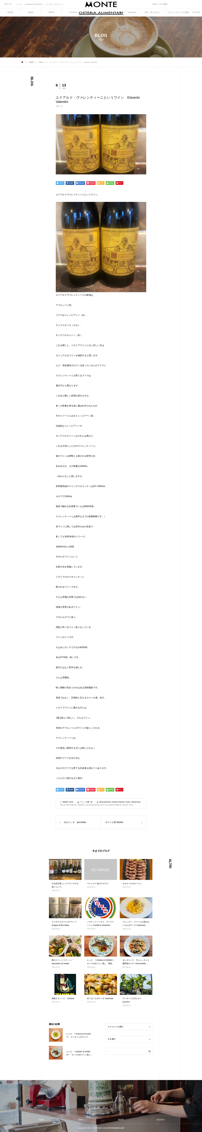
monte (71, 802)
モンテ (125, 805)
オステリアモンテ (115, 805)
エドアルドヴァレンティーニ (97, 805)
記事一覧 (59, 106)
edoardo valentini (118, 802)
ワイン (82, 802)
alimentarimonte (105, 802)
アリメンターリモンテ (68, 805)
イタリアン (81, 805)
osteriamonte (135, 802)
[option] (42, 4)
